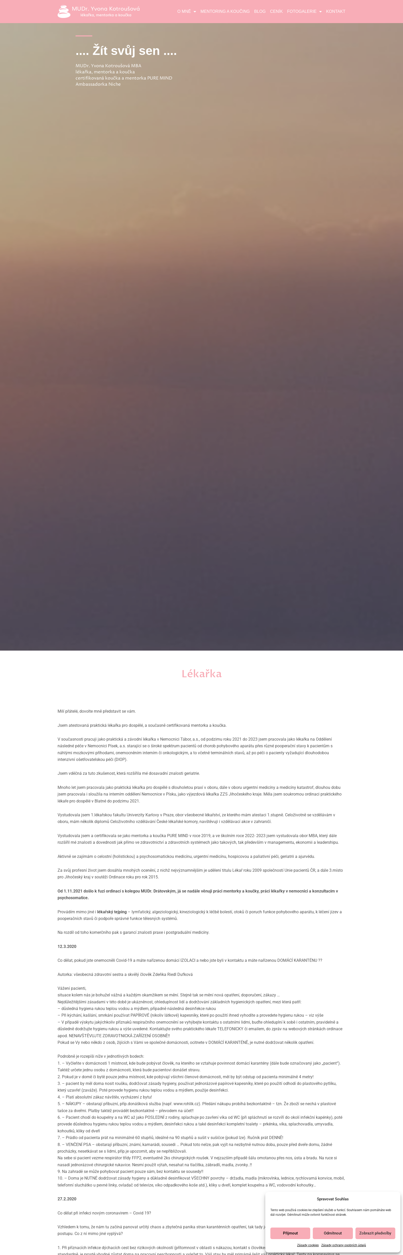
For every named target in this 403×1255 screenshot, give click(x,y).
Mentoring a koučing (225, 11)
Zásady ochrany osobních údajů (343, 1245)
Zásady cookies (308, 1245)
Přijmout (290, 1233)
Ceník (276, 11)
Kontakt (335, 11)
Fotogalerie (304, 11)
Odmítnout (333, 1233)
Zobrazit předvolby (375, 1233)
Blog (260, 11)
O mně (186, 11)
